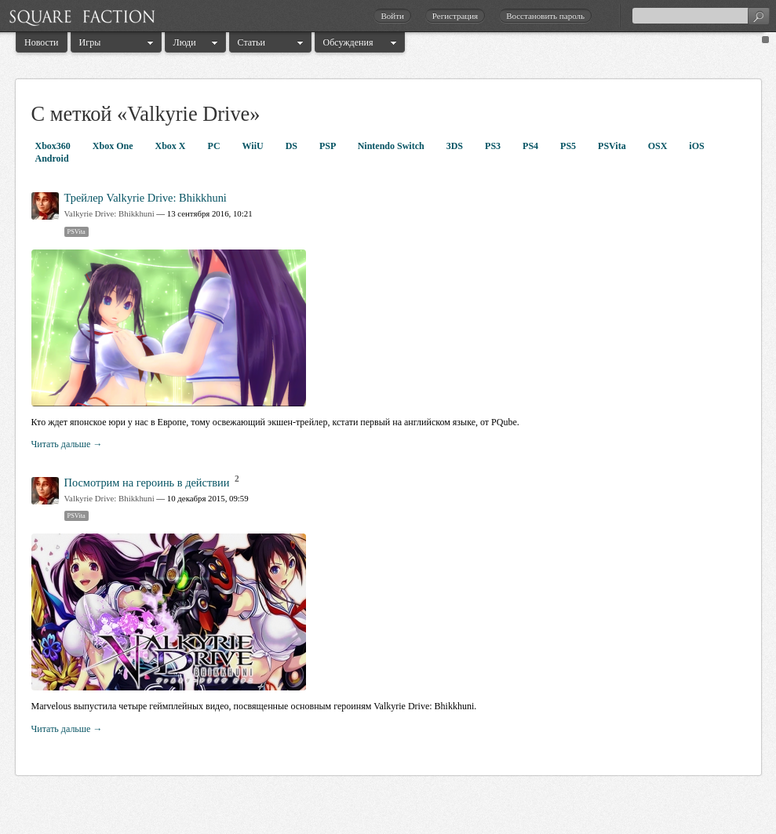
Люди (184, 42)
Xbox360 (54, 145)
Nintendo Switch (392, 145)
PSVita (613, 145)
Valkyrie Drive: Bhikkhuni (109, 213)
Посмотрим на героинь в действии (147, 482)
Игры (90, 42)
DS (293, 145)
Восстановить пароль (545, 15)
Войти (392, 15)
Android (52, 158)
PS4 (532, 145)
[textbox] (700, 16)
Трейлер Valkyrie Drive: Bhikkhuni (145, 197)
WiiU (254, 145)
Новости (41, 42)
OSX (659, 145)
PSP (328, 145)
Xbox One (114, 145)
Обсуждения (348, 42)
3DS (455, 145)
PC (215, 145)
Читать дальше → (67, 444)
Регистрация (455, 15)
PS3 (494, 145)
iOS (696, 145)
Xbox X (171, 145)
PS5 (569, 145)
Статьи (251, 42)
